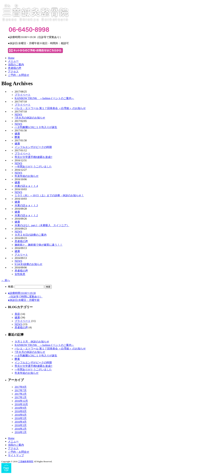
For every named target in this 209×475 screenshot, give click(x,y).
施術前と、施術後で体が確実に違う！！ (38, 244)
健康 (17, 133)
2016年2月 (21, 428)
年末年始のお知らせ (27, 176)
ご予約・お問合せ (18, 75)
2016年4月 (21, 421)
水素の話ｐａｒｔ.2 (26, 215)
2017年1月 (21, 397)
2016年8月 (21, 411)
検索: (11, 286)
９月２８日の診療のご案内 (31, 234)
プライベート (23, 94)
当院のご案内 (16, 64)
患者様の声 (14, 68)
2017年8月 (21, 386)
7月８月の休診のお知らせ (30, 117)
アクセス (13, 71)
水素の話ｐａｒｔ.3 (26, 205)
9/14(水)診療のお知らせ (28, 264)
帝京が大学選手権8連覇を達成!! (33, 157)
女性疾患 (20, 274)
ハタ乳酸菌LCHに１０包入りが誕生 (36, 127)
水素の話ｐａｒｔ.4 (26, 186)
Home (11, 57)
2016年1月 (21, 432)
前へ (5, 280)
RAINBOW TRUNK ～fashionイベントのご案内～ (44, 98)
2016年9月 (21, 407)
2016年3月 (21, 425)
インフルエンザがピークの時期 (33, 147)
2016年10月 (21, 404)
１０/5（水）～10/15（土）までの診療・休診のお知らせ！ (49, 195)
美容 (17, 314)
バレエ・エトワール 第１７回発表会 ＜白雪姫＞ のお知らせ (50, 108)
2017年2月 (21, 393)
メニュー (13, 61)
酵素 (17, 137)
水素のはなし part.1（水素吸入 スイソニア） (42, 225)
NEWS (18, 114)
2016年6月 (21, 414)
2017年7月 (21, 390)
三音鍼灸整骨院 (25, 461)
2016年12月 (21, 400)
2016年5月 (21, 418)
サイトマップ (16, 455)
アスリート (21, 254)
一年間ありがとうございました (33, 166)
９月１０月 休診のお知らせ (32, 341)
